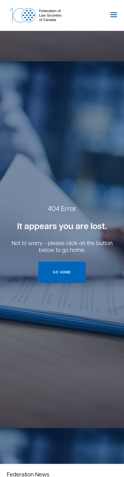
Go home (62, 272)
